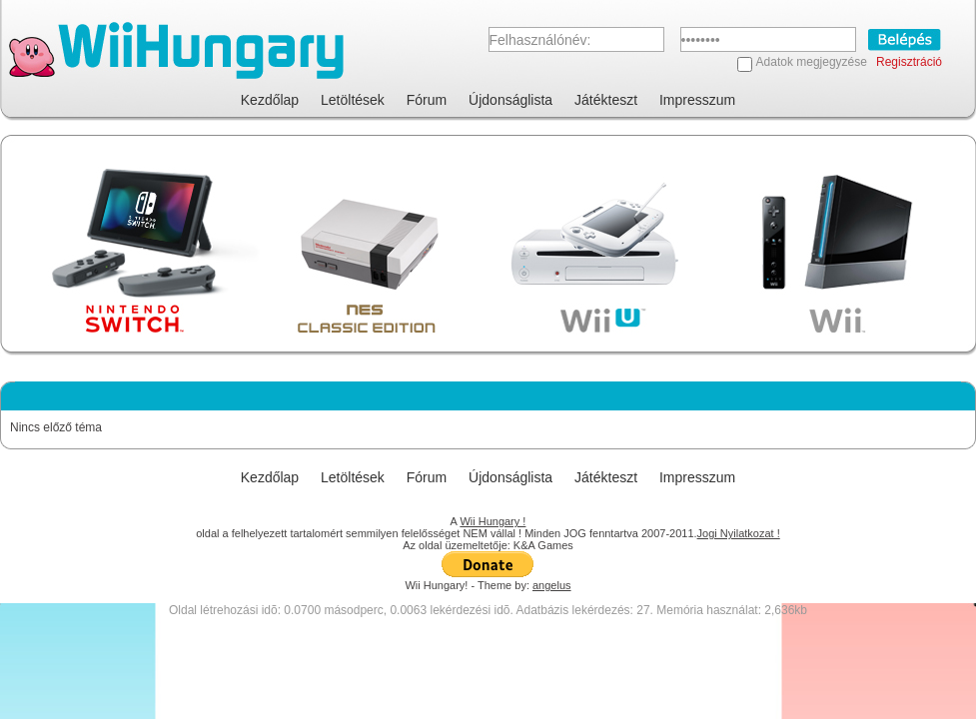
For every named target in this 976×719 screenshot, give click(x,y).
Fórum (427, 100)
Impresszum (697, 100)
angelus (551, 585)
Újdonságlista (510, 100)
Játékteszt (605, 100)
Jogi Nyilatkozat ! (738, 533)
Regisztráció (909, 62)
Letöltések (353, 100)
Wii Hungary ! (492, 521)
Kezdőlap (270, 100)
